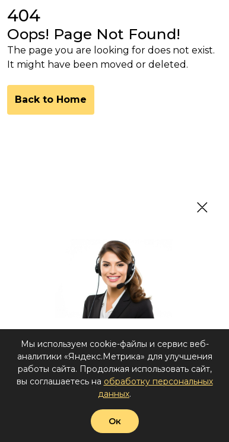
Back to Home (51, 99)
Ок (115, 421)
